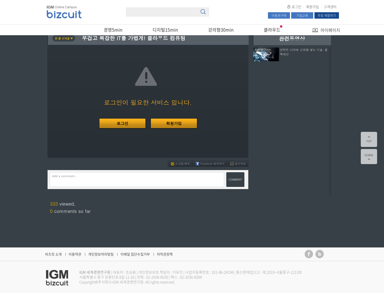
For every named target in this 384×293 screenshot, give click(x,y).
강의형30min (221, 29)
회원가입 (312, 6)
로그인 (296, 6)
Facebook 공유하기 (210, 163)
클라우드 (272, 29)
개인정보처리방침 (101, 254)
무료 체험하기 (327, 15)
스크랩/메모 (180, 163)
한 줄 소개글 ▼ (64, 38)
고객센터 (330, 6)
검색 (203, 11)
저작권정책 (165, 254)
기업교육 (302, 15)
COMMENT (235, 179)
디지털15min (165, 29)
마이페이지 (330, 30)
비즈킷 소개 (53, 254)
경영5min (113, 29)
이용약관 (75, 254)
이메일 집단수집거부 (135, 254)
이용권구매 (279, 15)
